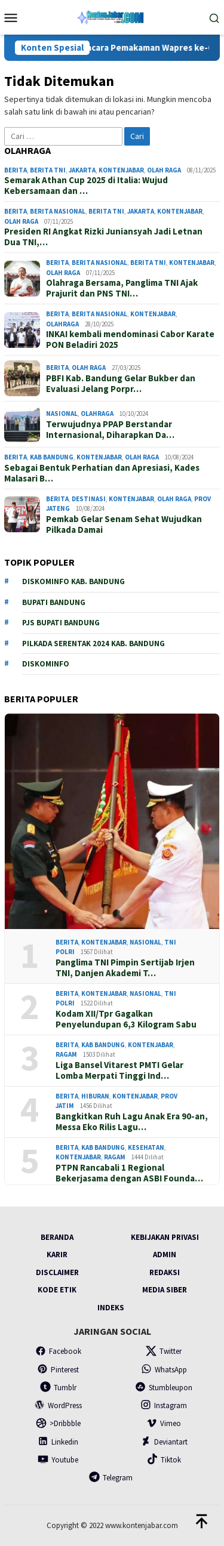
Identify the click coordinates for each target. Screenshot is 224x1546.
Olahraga (62, 324)
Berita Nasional (57, 211)
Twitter (164, 1351)
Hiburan (95, 1096)
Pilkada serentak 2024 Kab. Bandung (93, 643)
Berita (15, 170)
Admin (164, 1254)
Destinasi (89, 499)
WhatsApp (164, 1370)
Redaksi (164, 1272)
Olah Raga (164, 170)
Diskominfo (45, 664)
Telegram (111, 1478)
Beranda (57, 1237)
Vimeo (163, 1423)
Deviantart (164, 1442)
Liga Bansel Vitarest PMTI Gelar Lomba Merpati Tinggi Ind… (119, 1070)
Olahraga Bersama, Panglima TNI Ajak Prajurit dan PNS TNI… (122, 288)
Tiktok (164, 1460)
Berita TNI (48, 170)
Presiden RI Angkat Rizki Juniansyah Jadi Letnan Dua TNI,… (103, 237)
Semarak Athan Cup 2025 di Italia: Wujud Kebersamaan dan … (86, 185)
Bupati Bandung (53, 602)
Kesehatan (146, 1147)
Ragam (66, 1054)
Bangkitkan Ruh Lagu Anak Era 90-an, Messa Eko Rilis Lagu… (132, 1122)
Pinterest (58, 1370)
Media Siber (164, 1290)
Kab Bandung (51, 457)
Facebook (58, 1351)
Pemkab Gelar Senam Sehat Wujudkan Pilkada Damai (124, 524)
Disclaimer (57, 1272)
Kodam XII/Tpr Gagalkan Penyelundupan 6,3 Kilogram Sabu (126, 1019)
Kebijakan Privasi (165, 1237)
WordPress (58, 1405)
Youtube (58, 1460)
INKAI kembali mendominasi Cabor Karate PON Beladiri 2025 (130, 339)
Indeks (110, 1308)
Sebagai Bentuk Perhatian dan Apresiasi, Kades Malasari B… (102, 473)
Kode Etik (57, 1290)
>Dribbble (58, 1423)
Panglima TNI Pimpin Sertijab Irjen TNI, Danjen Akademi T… (125, 968)
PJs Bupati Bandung (61, 623)
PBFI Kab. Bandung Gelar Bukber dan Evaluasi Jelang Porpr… (120, 383)
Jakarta (82, 170)
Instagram (163, 1405)
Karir (57, 1254)
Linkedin (58, 1442)
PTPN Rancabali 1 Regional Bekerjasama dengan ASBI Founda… (129, 1173)
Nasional (62, 413)
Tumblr (58, 1388)
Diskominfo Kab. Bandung (73, 581)
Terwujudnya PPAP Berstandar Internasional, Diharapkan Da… (110, 429)
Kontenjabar (121, 170)
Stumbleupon (163, 1388)
